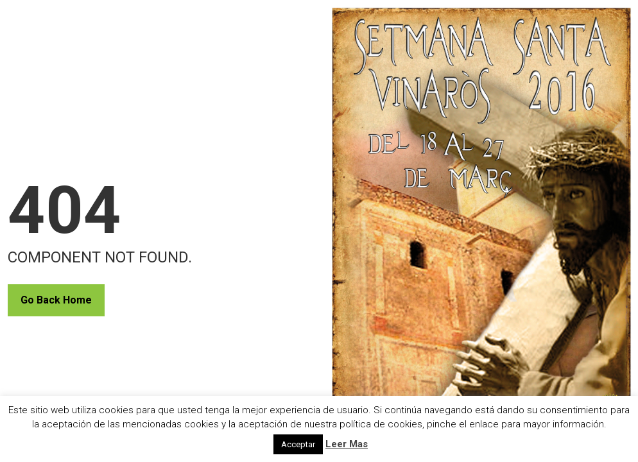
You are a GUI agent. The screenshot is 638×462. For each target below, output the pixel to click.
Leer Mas (346, 444)
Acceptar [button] (298, 444)
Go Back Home (56, 300)
